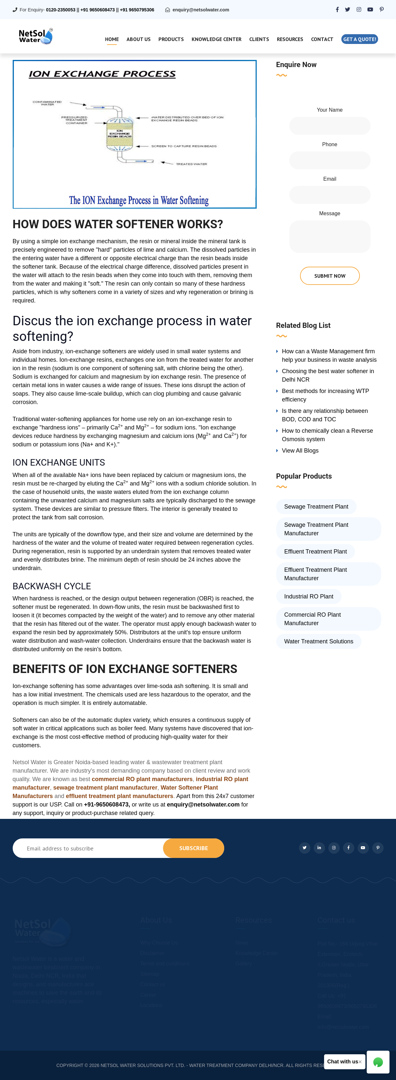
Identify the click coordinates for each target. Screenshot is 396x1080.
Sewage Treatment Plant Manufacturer (316, 529)
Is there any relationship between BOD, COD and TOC (325, 415)
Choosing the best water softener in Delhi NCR (328, 375)
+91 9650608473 (97, 9)
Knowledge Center (216, 39)
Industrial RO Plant (309, 596)
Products (171, 39)
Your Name (330, 110)
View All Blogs (300, 450)
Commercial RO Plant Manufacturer (312, 618)
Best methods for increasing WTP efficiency (325, 395)
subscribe (193, 848)
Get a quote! (359, 39)
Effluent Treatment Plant (315, 551)
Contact (322, 39)
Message (329, 213)
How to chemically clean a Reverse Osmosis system (327, 435)
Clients (259, 39)
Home (112, 39)
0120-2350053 (60, 9)
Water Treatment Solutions (318, 641)
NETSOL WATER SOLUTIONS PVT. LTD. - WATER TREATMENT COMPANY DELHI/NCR (192, 1065)
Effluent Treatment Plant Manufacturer (315, 574)
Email (329, 179)
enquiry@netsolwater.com (200, 9)
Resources (290, 39)
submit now (330, 276)
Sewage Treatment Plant (316, 506)
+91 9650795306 (137, 9)
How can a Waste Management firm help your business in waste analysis (329, 355)
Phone (329, 144)
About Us (139, 39)
